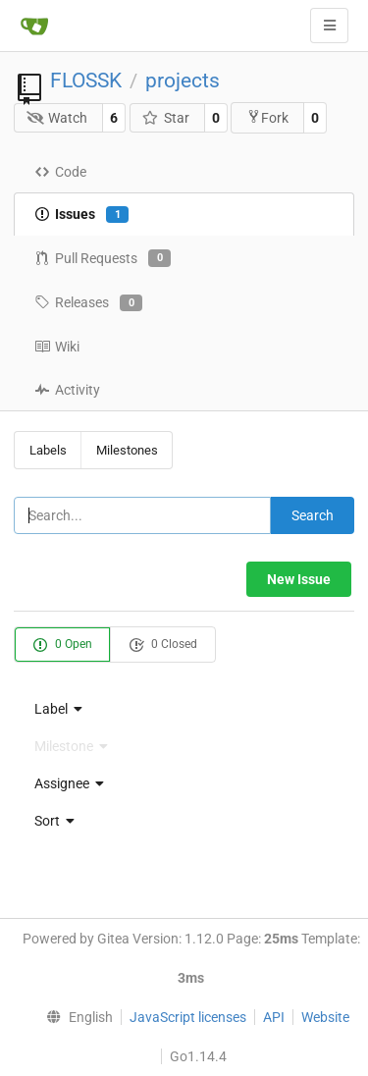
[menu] (184, 708)
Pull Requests (102, 258)
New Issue (299, 579)
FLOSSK (86, 80)
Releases (88, 303)
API (274, 1017)
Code (60, 172)
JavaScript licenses (188, 1017)
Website (325, 1017)
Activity (67, 390)
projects (182, 80)
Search (312, 515)
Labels (48, 450)
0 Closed (163, 645)
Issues (81, 215)
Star (165, 118)
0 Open (62, 645)
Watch (57, 118)
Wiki (56, 346)
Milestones (127, 450)
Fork (267, 117)
